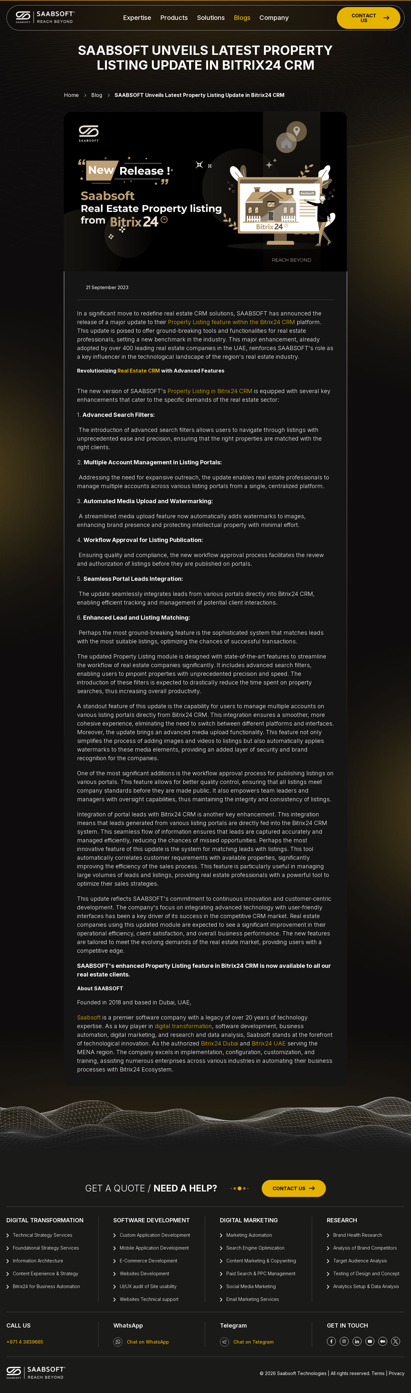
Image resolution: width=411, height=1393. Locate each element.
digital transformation (183, 1026)
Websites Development (144, 1273)
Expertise (137, 17)
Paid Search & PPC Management (260, 1273)
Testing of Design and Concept (366, 1273)
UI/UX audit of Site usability (148, 1286)
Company (274, 17)
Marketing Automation (249, 1235)
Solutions (211, 17)
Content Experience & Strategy (45, 1273)
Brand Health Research (357, 1235)
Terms (378, 1373)
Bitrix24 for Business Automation (46, 1286)
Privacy (396, 1373)
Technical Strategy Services (42, 1235)
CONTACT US (371, 18)
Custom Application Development (155, 1235)
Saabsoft (89, 1017)
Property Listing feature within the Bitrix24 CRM (232, 322)
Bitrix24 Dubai (219, 1043)
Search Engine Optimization (255, 1248)
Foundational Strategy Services (46, 1248)
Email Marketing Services (252, 1299)
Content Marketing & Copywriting (261, 1260)
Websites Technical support (149, 1299)
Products (174, 17)
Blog (96, 95)
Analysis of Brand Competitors (365, 1248)
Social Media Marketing (251, 1286)
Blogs (242, 17)
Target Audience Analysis (360, 1260)
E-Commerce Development (148, 1260)
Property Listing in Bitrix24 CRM (210, 391)
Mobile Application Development (154, 1248)
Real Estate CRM (139, 370)
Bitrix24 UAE (269, 1043)
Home (71, 95)
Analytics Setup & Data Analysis (366, 1286)
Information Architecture (38, 1260)
